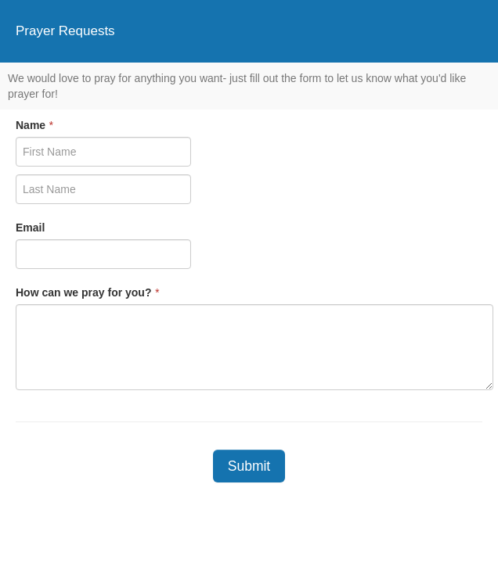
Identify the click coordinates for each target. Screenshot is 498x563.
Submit (249, 466)
